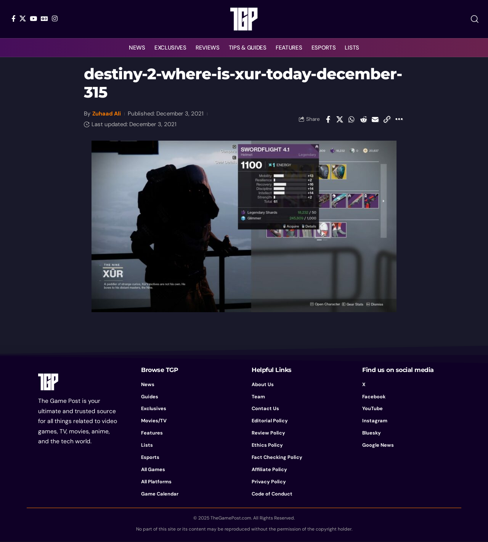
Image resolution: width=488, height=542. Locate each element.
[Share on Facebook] (328, 119)
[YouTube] (33, 18)
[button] (474, 19)
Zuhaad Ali (107, 113)
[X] (23, 18)
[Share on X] (339, 119)
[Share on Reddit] (363, 119)
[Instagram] (54, 18)
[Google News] (44, 18)
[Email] (375, 119)
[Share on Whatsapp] (351, 119)
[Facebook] (14, 18)
